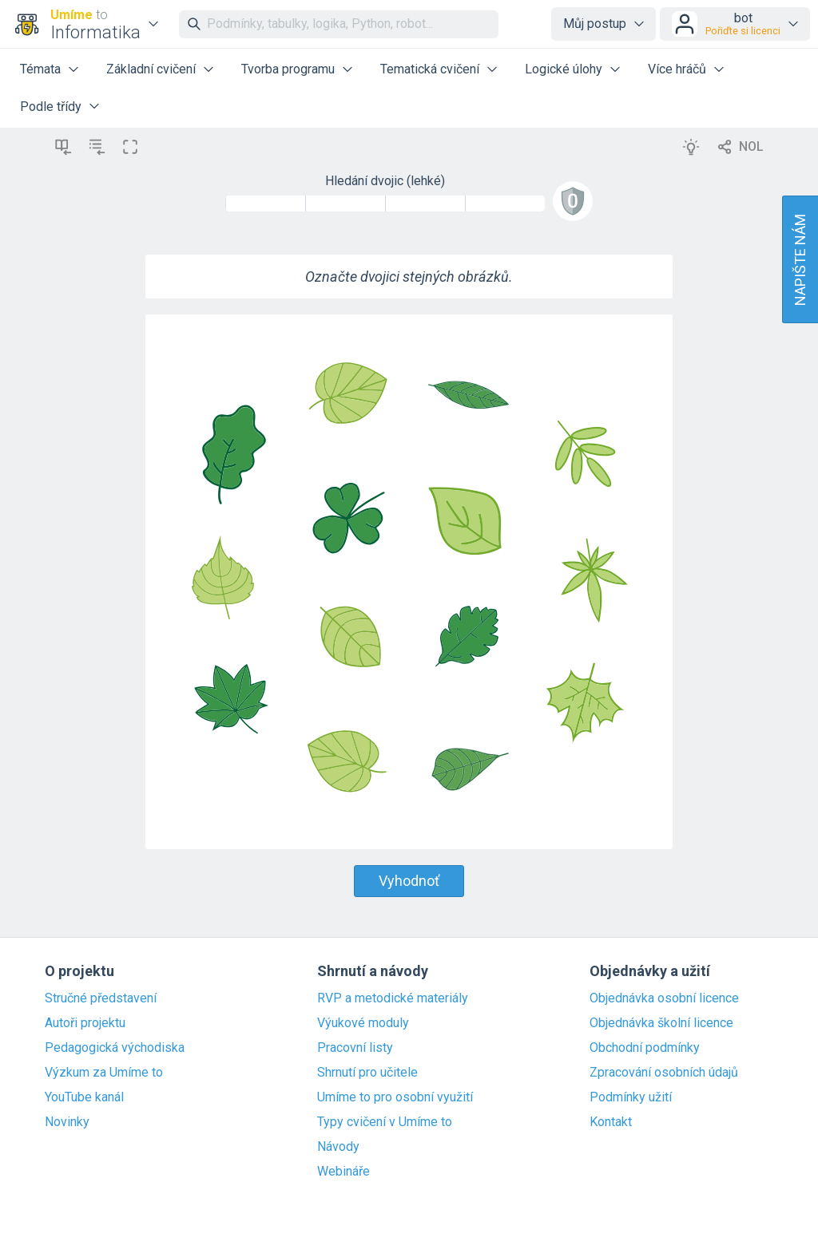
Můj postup (594, 23)
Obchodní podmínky (645, 1048)
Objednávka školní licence (661, 1023)
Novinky (67, 1122)
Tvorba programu (288, 69)
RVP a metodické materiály (392, 998)
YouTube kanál (84, 1097)
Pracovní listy (355, 1048)
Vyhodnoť (409, 880)
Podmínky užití (631, 1097)
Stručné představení (101, 998)
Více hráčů (677, 69)
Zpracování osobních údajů (664, 1072)
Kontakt (611, 1122)
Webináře (343, 1171)
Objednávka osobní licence (664, 998)
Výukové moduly (363, 1023)
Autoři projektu (85, 1023)
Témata (40, 69)
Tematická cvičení (429, 69)
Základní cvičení (151, 69)
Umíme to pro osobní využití (395, 1097)
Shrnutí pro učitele (367, 1072)
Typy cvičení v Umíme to (384, 1122)
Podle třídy (50, 106)
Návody (338, 1147)
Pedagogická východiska (115, 1048)
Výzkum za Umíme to (104, 1072)
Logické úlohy (563, 69)
